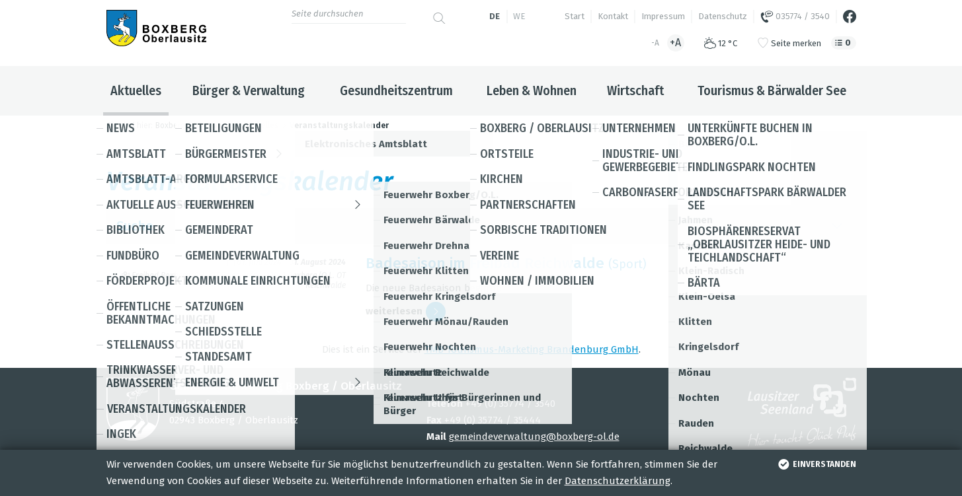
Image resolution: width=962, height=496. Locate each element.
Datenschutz (722, 16)
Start (574, 16)
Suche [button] (481, 226)
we (519, 16)
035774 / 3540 (795, 16)
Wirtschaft (635, 90)
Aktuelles (135, 90)
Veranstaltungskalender (339, 125)
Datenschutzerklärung (617, 481)
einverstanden (816, 464)
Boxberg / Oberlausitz (195, 125)
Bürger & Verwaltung (248, 90)
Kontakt (613, 16)
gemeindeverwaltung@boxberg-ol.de (534, 437)
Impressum (663, 16)
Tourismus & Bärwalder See (772, 90)
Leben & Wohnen (532, 90)
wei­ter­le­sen (406, 312)
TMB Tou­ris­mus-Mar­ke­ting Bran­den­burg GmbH (531, 349)
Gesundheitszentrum (396, 90)
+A (675, 42)
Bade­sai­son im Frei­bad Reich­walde (485, 263)
